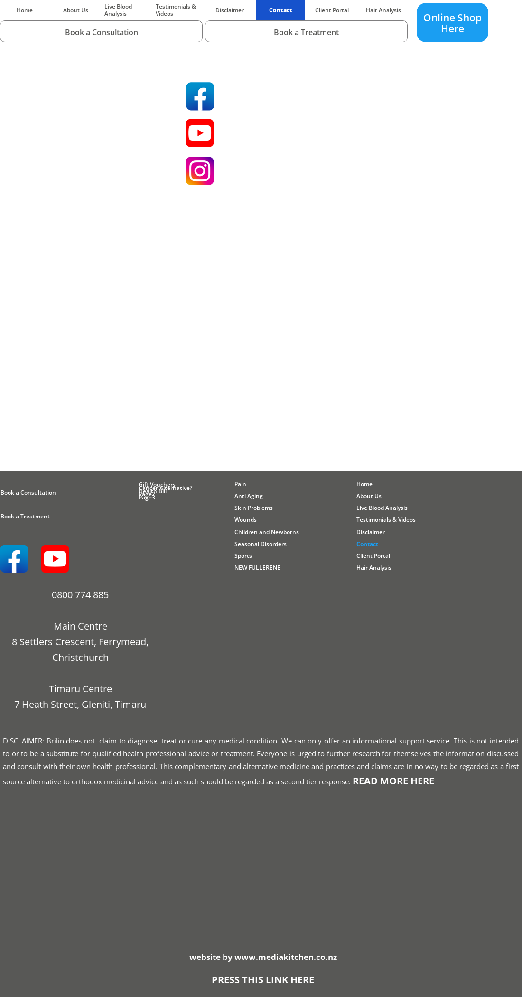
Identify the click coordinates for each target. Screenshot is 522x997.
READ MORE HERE (393, 780)
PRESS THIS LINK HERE (263, 979)
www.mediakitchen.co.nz (285, 956)
